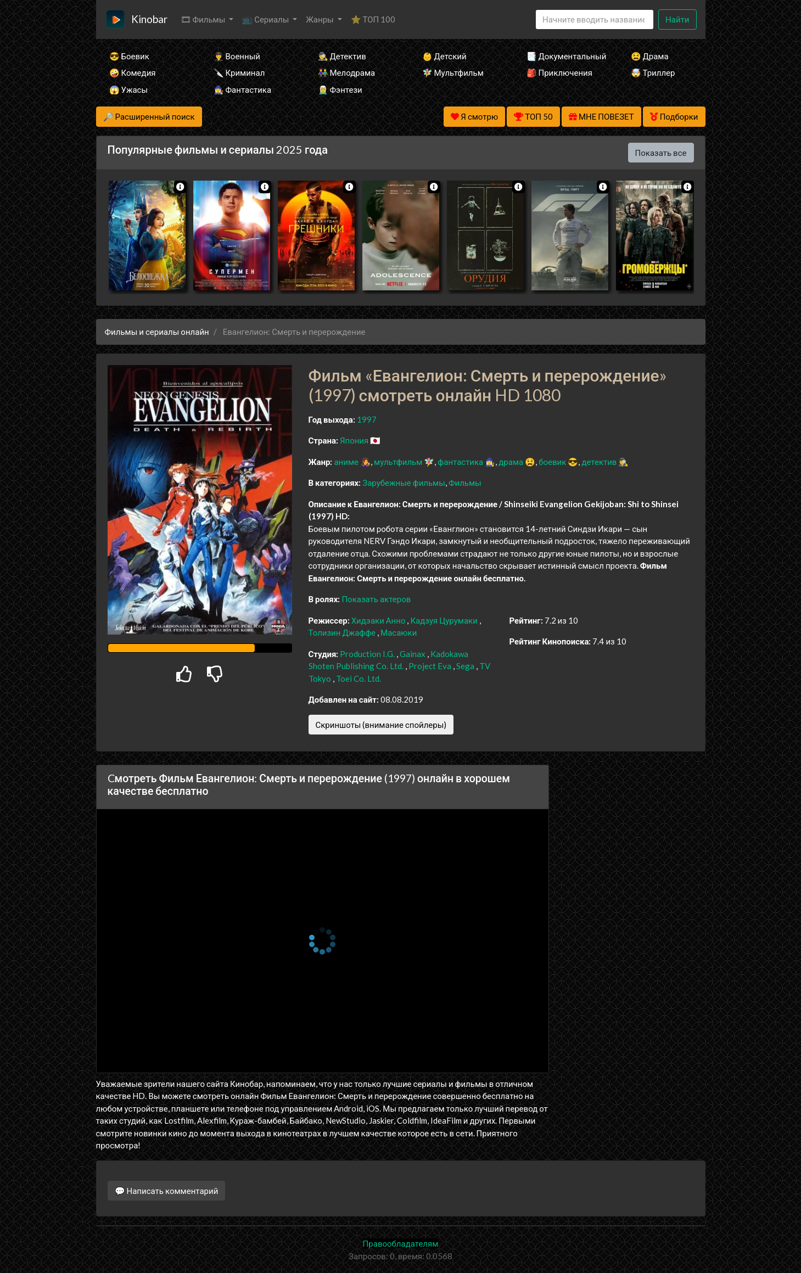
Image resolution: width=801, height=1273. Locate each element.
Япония (354, 440)
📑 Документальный (563, 56)
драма (510, 462)
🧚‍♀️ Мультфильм (453, 72)
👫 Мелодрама (347, 72)
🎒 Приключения (559, 72)
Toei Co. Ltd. (358, 678)
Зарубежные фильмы (403, 482)
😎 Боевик (129, 56)
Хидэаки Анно (378, 620)
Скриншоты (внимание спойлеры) (381, 725)
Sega (465, 666)
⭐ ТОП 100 (373, 19)
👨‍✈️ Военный (237, 56)
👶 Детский (444, 56)
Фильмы (465, 482)
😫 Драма (650, 56)
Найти (677, 19)
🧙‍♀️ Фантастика (243, 89)
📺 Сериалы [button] (266, 19)
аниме (346, 462)
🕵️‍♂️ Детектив (342, 56)
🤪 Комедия (132, 72)
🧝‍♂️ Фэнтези (340, 89)
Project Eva (429, 666)
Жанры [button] (320, 19)
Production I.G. (367, 654)
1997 (367, 419)
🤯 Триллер (653, 72)
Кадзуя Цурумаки (443, 620)
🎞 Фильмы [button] (204, 19)
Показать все (661, 153)
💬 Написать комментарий (167, 1191)
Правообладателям (401, 1243)
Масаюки (398, 632)
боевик (552, 462)
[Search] (594, 19)
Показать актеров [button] (376, 599)
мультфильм (398, 462)
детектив (599, 462)
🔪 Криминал (239, 72)
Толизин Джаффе (342, 632)
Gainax (412, 654)
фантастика (460, 462)
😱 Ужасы (128, 89)
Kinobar (149, 19)
